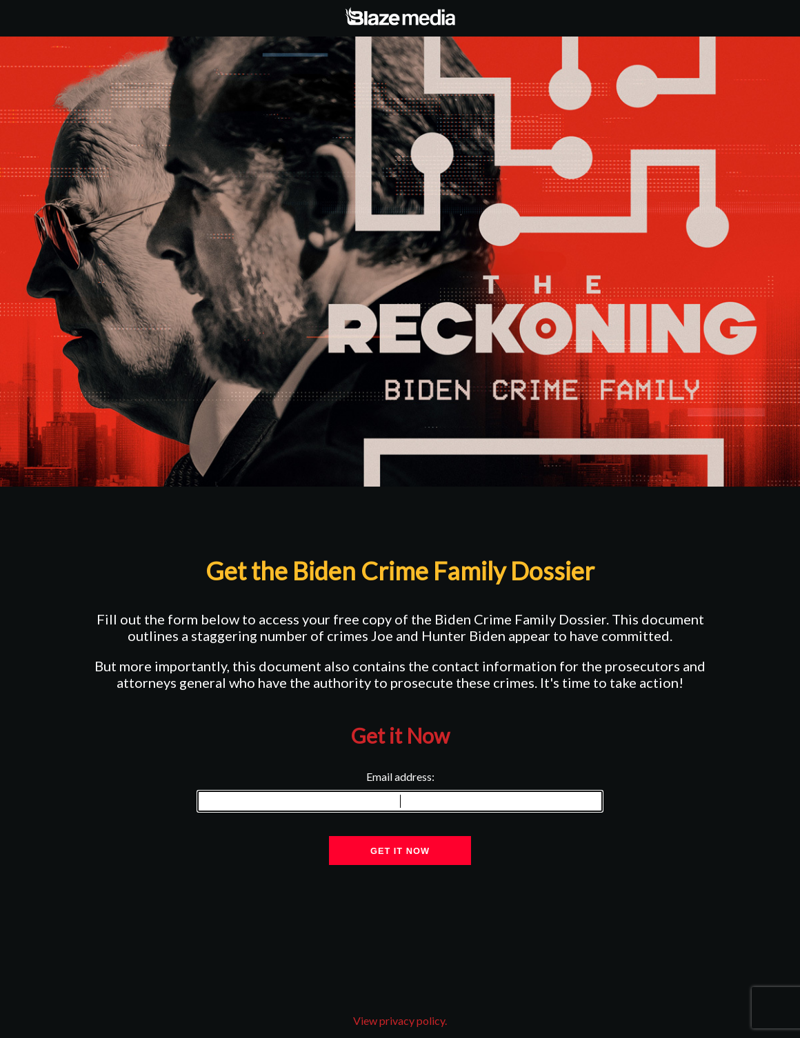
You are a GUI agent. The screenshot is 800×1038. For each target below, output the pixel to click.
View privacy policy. (400, 1020)
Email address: (400, 791)
